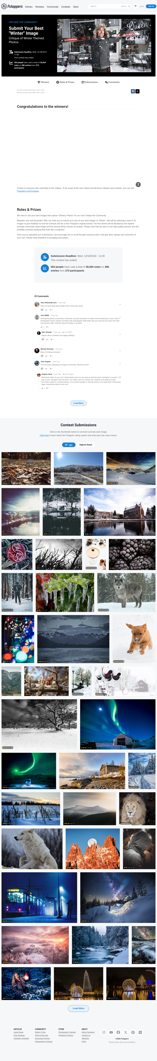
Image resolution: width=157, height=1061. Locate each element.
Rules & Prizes (65, 82)
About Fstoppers (88, 1032)
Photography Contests (44, 1042)
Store (75, 7)
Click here (44, 435)
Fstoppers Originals (21, 1038)
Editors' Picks (40, 1032)
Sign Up (151, 6)
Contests (65, 7)
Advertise (85, 1038)
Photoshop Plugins (65, 1035)
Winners (43, 82)
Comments (112, 82)
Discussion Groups (42, 1038)
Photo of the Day (41, 1035)
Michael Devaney (47, 349)
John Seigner (46, 362)
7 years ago (62, 303)
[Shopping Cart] (135, 6)
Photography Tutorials (67, 1032)
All (69, 444)
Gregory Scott (46, 374)
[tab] (69, 445)
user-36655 (67, 332)
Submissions (89, 82)
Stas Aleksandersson (49, 303)
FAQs (84, 1042)
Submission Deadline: (23, 52)
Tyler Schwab (46, 332)
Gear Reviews (19, 1035)
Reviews (39, 7)
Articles (29, 7)
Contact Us (86, 1035)
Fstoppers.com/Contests (28, 191)
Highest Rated (85, 444)
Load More (78, 403)
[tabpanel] (78, 736)
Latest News (18, 1032)
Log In (142, 6)
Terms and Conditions (127, 1042)
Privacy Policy (114, 1042)
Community (52, 7)
